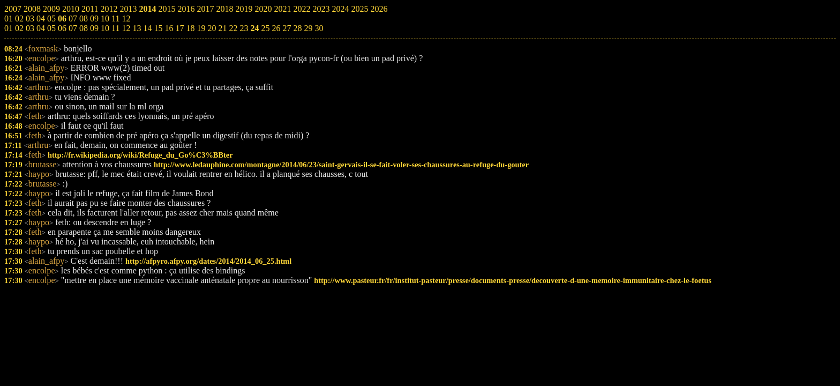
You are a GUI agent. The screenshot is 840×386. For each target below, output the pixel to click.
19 (201, 28)
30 (318, 28)
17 (179, 28)
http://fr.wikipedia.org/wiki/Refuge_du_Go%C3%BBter (140, 155)
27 (286, 28)
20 (211, 28)
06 (62, 28)
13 (136, 28)
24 (254, 28)
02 (19, 28)
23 (243, 28)
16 (168, 28)
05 (51, 28)
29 (308, 28)
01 (8, 28)
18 (190, 28)
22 (233, 28)
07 (73, 28)
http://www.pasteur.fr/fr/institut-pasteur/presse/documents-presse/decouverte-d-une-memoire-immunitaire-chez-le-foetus (512, 280)
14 (147, 28)
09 (94, 28)
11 (115, 28)
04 (40, 28)
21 (222, 28)
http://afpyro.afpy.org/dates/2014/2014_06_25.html (208, 261)
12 (126, 28)
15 (158, 28)
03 (30, 28)
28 (297, 28)
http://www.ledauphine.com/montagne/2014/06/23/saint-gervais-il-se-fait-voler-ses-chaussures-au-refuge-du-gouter (341, 164)
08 (83, 28)
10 (105, 28)
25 (265, 28)
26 (276, 28)
